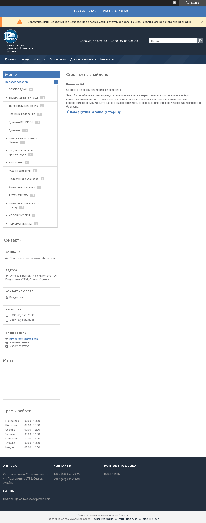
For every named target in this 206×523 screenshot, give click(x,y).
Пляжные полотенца (22, 113)
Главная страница (17, 59)
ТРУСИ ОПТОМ (18, 195)
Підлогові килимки (20, 223)
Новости (39, 59)
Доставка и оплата (83, 59)
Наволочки (16, 162)
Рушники (14, 130)
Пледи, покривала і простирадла (21, 152)
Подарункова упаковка (23, 178)
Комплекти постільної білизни (23, 140)
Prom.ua (124, 515)
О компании (58, 59)
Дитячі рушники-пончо (23, 105)
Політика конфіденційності (143, 519)
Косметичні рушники (22, 186)
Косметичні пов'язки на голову (24, 205)
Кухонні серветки (20, 170)
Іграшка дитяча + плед (23, 97)
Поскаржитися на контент (108, 519)
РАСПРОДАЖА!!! (116, 11)
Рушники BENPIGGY (21, 122)
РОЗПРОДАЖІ (18, 89)
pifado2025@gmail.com (24, 338)
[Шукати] (200, 40)
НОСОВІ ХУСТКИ (19, 215)
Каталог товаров (16, 81)
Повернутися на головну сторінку (95, 112)
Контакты (107, 59)
